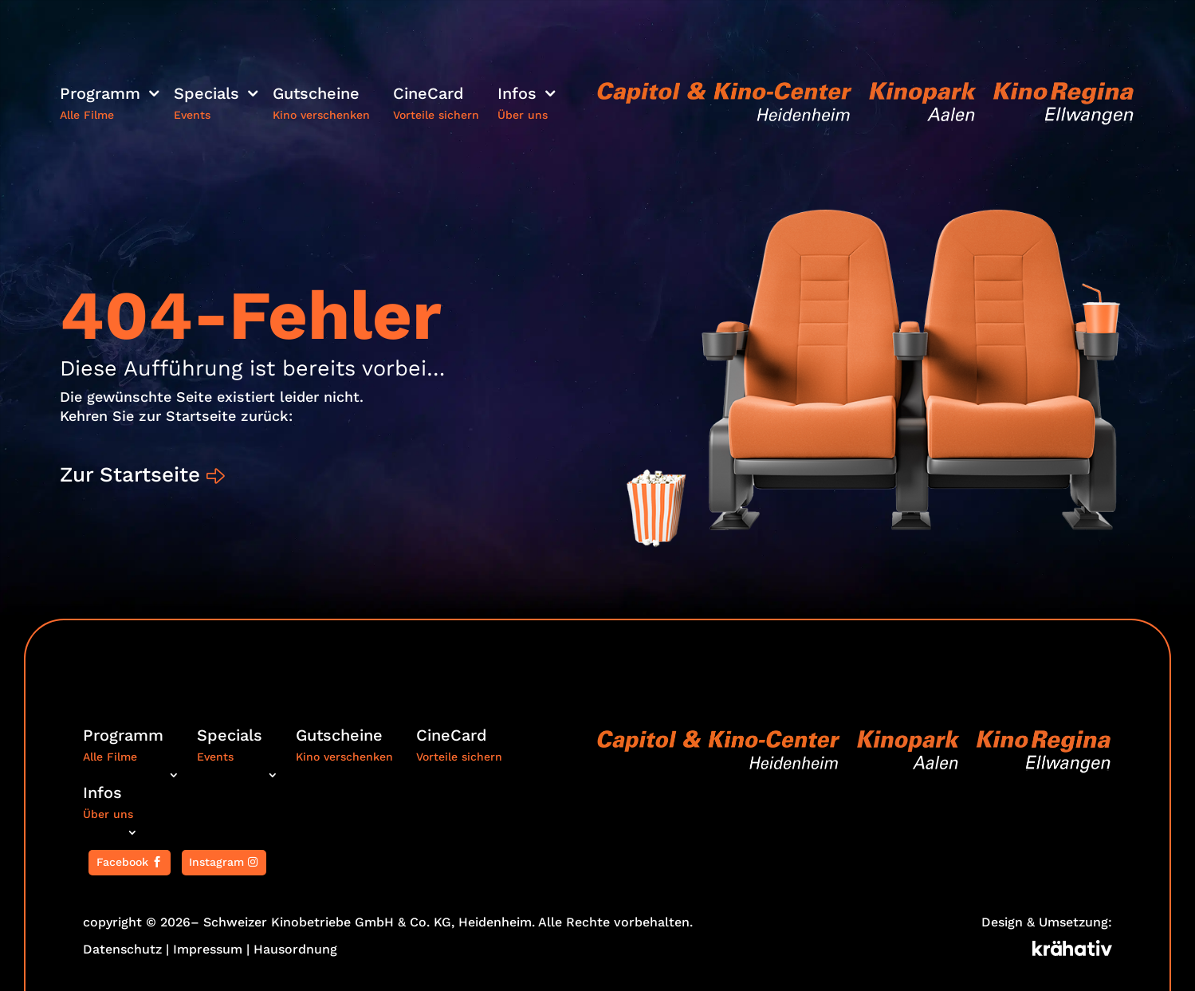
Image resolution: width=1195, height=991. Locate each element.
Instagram (216, 861)
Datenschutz (122, 949)
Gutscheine (316, 95)
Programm (100, 95)
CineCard (428, 95)
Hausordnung (295, 949)
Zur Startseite (132, 474)
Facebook (122, 861)
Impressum (207, 949)
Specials (206, 95)
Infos (517, 95)
